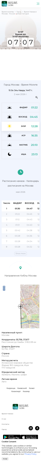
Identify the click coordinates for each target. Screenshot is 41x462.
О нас (4, 419)
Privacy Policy (30, 454)
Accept (5, 459)
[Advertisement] (20, 64)
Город (19, 12)
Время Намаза (7, 414)
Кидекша (11, 388)
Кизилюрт (16, 391)
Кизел (32, 388)
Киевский (22, 388)
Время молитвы (8, 12)
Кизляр (26, 391)
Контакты (5, 424)
